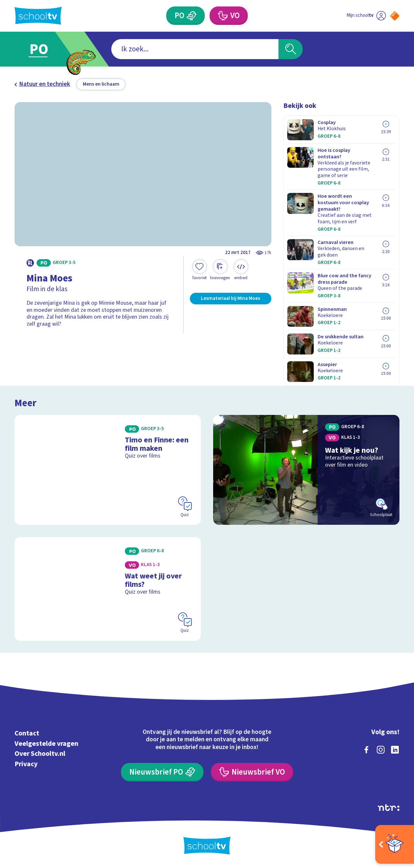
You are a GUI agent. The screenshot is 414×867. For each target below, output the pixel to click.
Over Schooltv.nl (40, 754)
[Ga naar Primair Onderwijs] (46, 49)
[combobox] (194, 49)
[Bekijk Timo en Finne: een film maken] (108, 470)
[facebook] (366, 750)
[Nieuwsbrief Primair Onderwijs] (162, 772)
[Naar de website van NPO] (395, 16)
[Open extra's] (394, 844)
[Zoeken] (290, 49)
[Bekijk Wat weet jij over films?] (108, 589)
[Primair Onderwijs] (185, 15)
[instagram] (381, 750)
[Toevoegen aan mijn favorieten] (199, 270)
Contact (27, 733)
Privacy (26, 764)
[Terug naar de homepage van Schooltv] (38, 16)
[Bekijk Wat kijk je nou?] (306, 470)
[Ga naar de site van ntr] (388, 807)
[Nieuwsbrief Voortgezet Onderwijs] (252, 772)
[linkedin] (395, 750)
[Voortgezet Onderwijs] (229, 15)
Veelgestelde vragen (46, 744)
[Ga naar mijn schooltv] (366, 16)
